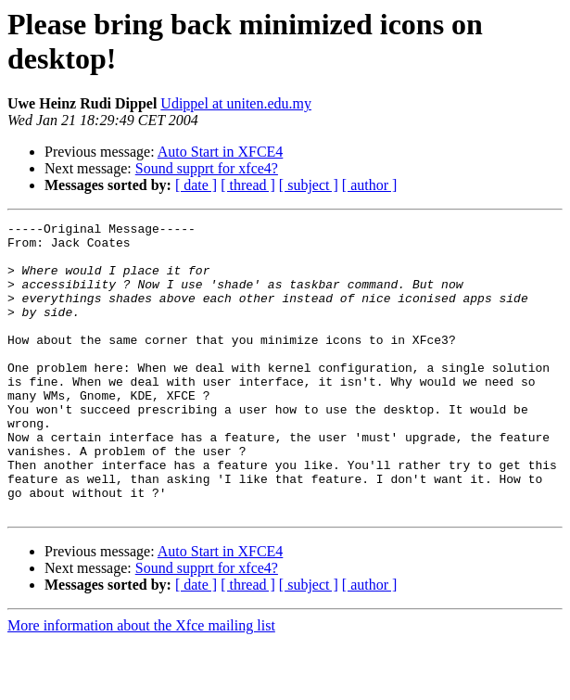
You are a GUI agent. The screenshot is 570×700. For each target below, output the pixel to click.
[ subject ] (308, 185)
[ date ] (196, 185)
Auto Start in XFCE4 (221, 151)
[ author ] (370, 185)
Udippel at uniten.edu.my (235, 103)
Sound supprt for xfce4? (206, 168)
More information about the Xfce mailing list (141, 684)
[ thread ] (248, 185)
